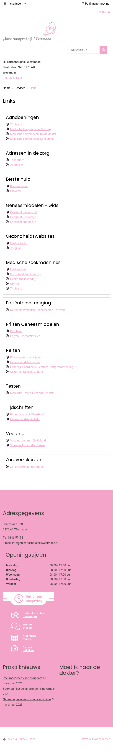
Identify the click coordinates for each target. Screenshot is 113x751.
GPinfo (14, 283)
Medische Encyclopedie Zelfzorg (30, 129)
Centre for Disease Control (26, 371)
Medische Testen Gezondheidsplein (32, 393)
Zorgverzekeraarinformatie (26, 466)
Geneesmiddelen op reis (25, 362)
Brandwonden (19, 186)
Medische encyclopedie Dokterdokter (33, 134)
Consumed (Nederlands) (25, 274)
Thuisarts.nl (17, 288)
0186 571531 (16, 537)
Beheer (32, 739)
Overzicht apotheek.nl (23, 222)
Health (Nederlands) (22, 279)
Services (20, 88)
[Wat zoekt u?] (84, 50)
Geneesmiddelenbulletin (25, 419)
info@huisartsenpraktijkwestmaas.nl (35, 543)
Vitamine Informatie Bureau (27, 445)
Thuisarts (16, 124)
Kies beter (16, 331)
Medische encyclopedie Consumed (32, 138)
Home (6, 88)
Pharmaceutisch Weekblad (27, 414)
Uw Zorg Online (16, 739)
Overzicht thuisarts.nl (23, 212)
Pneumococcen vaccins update (22, 678)
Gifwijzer (15, 191)
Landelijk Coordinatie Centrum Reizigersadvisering (41, 367)
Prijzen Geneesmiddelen (25, 336)
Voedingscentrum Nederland (28, 440)
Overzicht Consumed (23, 217)
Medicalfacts (18, 243)
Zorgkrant (16, 248)
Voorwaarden (101, 739)
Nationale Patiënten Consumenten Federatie (37, 310)
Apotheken (17, 165)
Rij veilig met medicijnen (25, 357)
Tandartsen (17, 160)
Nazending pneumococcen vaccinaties (27, 699)
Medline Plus (18, 269)
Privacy (86, 739)
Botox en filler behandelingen (21, 688)
